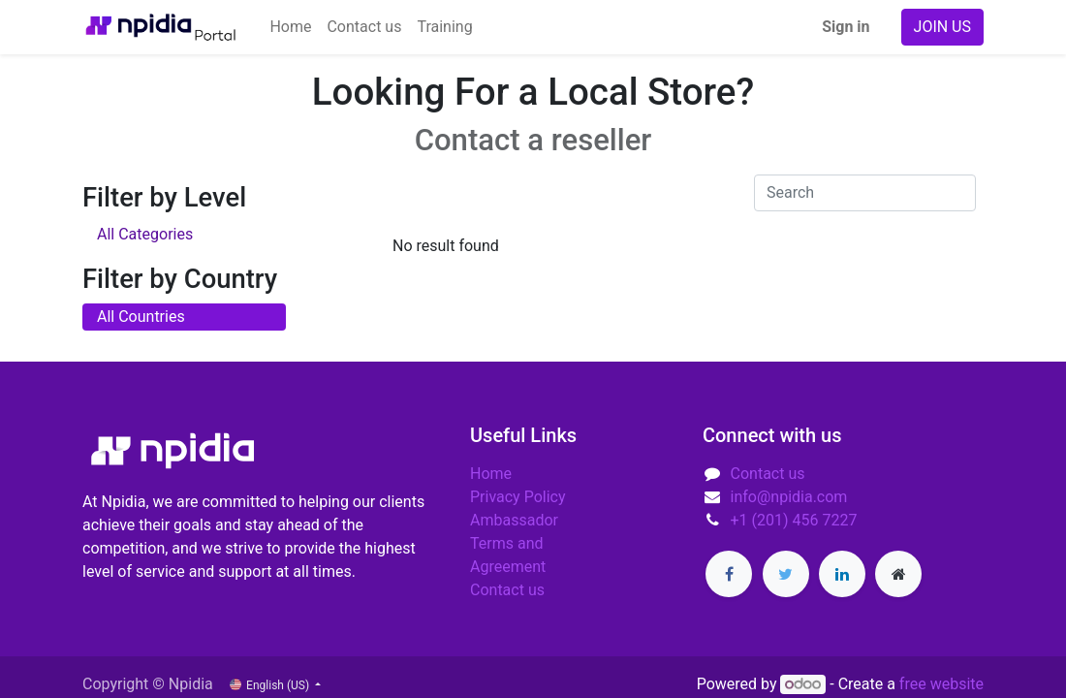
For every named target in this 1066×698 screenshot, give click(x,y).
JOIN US (942, 26)
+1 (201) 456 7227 (794, 520)
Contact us (507, 590)
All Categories (145, 234)
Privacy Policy (518, 497)
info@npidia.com (789, 497)
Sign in (845, 26)
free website (941, 684)
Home (491, 473)
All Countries (141, 316)
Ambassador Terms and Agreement (514, 543)
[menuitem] (290, 27)
